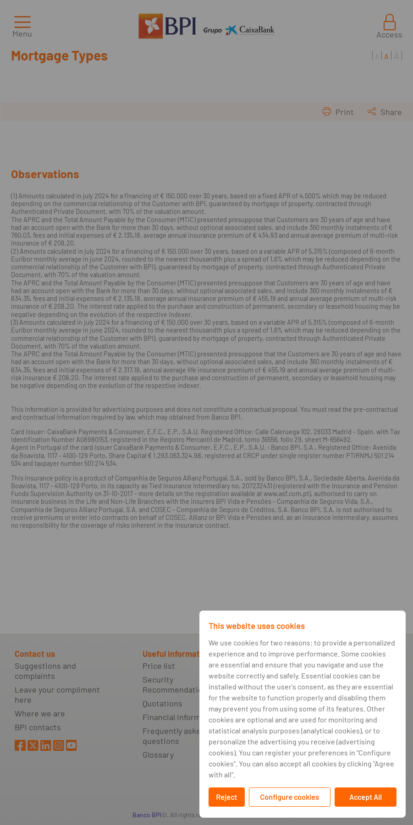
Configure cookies (289, 796)
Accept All (365, 796)
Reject (226, 796)
